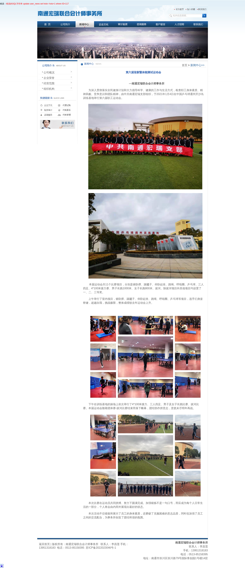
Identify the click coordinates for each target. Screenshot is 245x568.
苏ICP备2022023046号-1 (100, 547)
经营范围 (49, 83)
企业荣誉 (49, 77)
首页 (184, 65)
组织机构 (49, 88)
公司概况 (49, 72)
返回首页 (44, 544)
